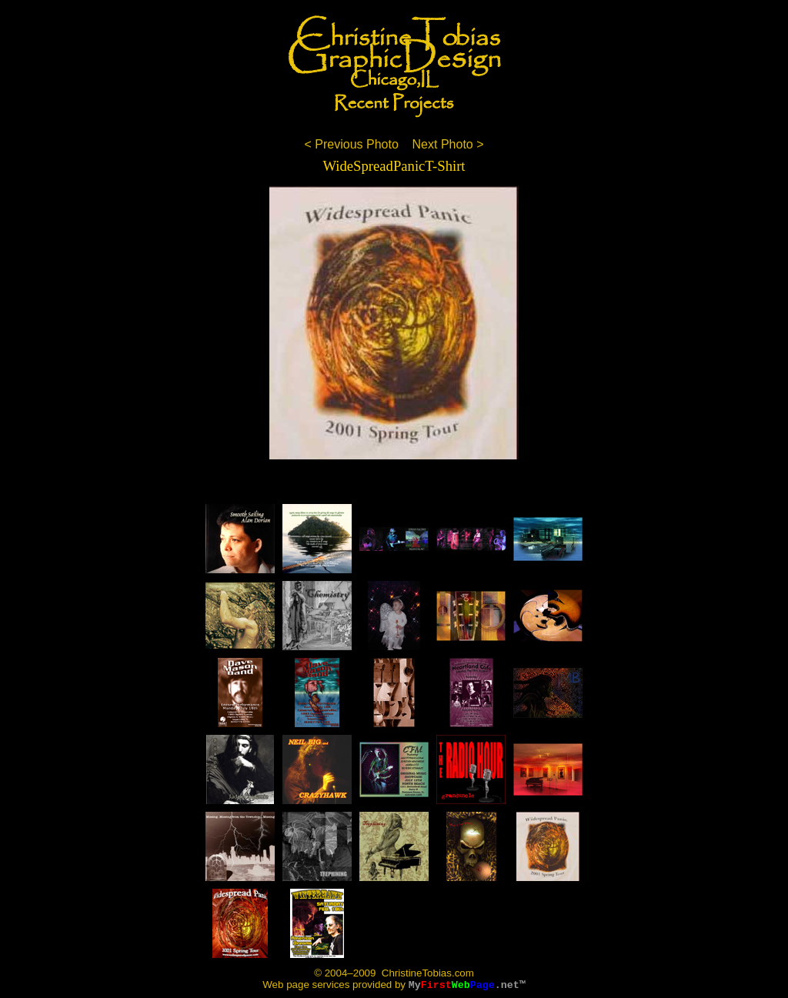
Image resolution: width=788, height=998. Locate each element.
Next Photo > (448, 144)
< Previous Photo (351, 144)
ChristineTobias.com (426, 973)
